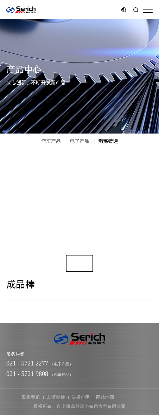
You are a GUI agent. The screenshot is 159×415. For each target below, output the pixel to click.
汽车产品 (51, 141)
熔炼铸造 (108, 141)
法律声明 (80, 397)
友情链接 (56, 397)
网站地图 (105, 397)
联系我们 (31, 397)
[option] (79, 206)
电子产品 (79, 141)
